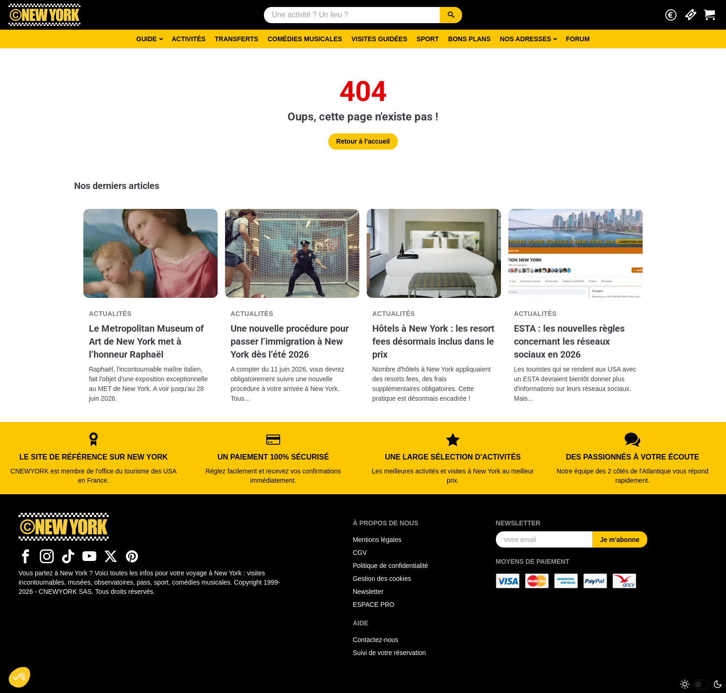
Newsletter (368, 591)
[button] (671, 15)
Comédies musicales (305, 39)
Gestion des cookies (382, 578)
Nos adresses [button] (525, 39)
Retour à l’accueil (363, 141)
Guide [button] (146, 39)
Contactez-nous (375, 639)
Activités (189, 39)
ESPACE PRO (373, 604)
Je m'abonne (619, 539)
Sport (428, 39)
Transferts (236, 39)
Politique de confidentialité (390, 565)
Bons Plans (469, 39)
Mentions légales (377, 539)
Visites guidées (379, 39)
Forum (577, 39)
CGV (360, 552)
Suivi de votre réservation (389, 652)
